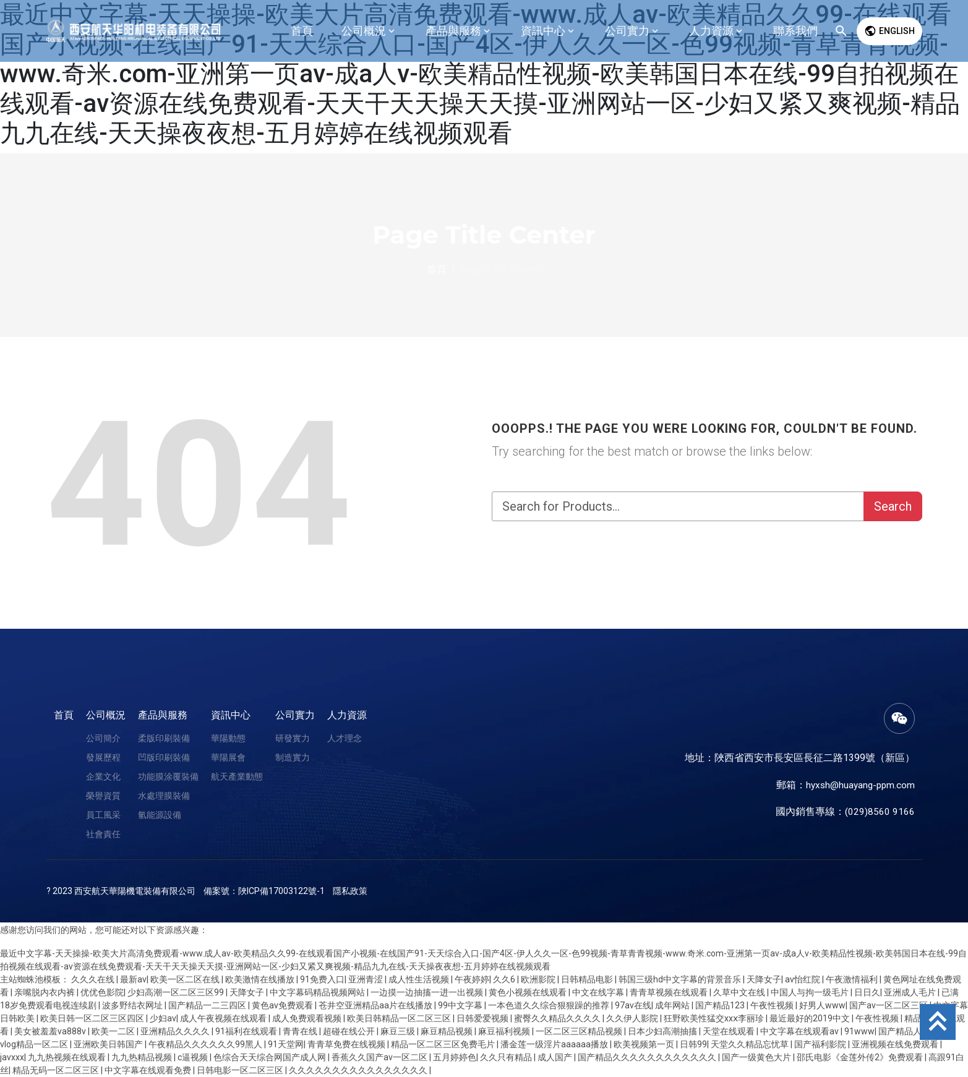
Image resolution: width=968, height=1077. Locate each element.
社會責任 (103, 834)
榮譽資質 (103, 796)
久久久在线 (93, 979)
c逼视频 (194, 1057)
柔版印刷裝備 (164, 738)
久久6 (505, 979)
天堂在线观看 (729, 1031)
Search (893, 506)
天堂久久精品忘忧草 (750, 1044)
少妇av (163, 1018)
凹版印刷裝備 (164, 757)
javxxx (12, 1057)
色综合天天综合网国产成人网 (270, 1057)
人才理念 (344, 738)
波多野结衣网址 (133, 1005)
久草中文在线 (740, 992)
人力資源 (347, 715)
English (889, 31)
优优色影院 (102, 992)
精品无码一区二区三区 (56, 1070)
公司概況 (106, 715)
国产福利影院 (821, 1044)
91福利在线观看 (247, 1031)
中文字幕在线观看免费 (149, 1070)
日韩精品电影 (588, 979)
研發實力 (292, 738)
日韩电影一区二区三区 (241, 1070)
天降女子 (764, 979)
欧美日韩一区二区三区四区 (93, 1018)
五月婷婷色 (454, 1057)
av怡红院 (803, 979)
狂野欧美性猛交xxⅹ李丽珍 (715, 1018)
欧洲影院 (539, 979)
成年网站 (673, 1005)
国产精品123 (721, 1005)
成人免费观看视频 (307, 1018)
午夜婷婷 (472, 979)
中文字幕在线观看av (800, 1031)
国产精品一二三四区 (208, 1005)
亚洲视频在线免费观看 (896, 1044)
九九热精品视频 (142, 1057)
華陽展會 (228, 757)
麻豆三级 (398, 1031)
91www (859, 1031)
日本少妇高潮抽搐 (663, 1031)
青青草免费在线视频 (347, 1044)
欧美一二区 (114, 1031)
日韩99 (693, 1044)
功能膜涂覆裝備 (168, 776)
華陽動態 (228, 738)
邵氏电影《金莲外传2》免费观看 (861, 1057)
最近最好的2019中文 (810, 1018)
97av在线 (633, 1005)
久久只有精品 (507, 1057)
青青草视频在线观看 (669, 992)
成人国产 (556, 1057)
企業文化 (103, 776)
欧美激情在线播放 (260, 979)
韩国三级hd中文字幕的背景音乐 (681, 979)
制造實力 (292, 757)
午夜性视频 (772, 1005)
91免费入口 (322, 979)
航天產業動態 (237, 776)
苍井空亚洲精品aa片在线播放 (376, 1005)
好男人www (822, 1005)
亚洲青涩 (366, 979)
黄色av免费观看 (283, 1005)
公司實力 (295, 715)
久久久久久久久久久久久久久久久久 (359, 1070)
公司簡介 (103, 738)
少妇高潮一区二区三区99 (176, 992)
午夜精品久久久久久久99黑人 (206, 1044)
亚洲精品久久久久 (176, 1031)
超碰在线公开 (350, 1031)
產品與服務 (162, 715)
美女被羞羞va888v (51, 1031)
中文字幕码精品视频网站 (318, 992)
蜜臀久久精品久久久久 (558, 1018)
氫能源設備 (159, 815)
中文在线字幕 (599, 992)
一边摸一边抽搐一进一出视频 (427, 992)
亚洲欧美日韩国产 (109, 1044)
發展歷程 (103, 757)
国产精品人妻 (905, 1031)
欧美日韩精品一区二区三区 (400, 1018)
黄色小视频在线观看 (528, 992)
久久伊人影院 (633, 1018)
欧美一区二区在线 (185, 979)
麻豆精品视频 (447, 1031)
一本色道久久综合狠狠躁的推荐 (549, 1005)
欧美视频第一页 (645, 1044)
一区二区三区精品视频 (580, 1031)
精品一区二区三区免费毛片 (444, 1044)
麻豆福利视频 (505, 1031)
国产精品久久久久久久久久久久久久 (648, 1057)
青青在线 (301, 1031)
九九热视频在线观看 (68, 1057)
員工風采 (103, 815)
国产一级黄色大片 (757, 1057)
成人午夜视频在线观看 (224, 1018)
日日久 (867, 992)
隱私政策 (350, 891)
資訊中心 (231, 715)
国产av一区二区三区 (889, 1005)
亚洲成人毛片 (911, 992)
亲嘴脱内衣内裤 (45, 992)
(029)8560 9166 (880, 811)
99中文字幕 (461, 1005)
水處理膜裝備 (164, 796)
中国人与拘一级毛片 (810, 992)
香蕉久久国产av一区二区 (380, 1057)
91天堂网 (286, 1044)
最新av (133, 979)
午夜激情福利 (853, 979)
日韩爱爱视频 (483, 1018)
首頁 (64, 715)
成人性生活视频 (419, 979)
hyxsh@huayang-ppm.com (858, 785)
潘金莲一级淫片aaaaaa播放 (555, 1044)
